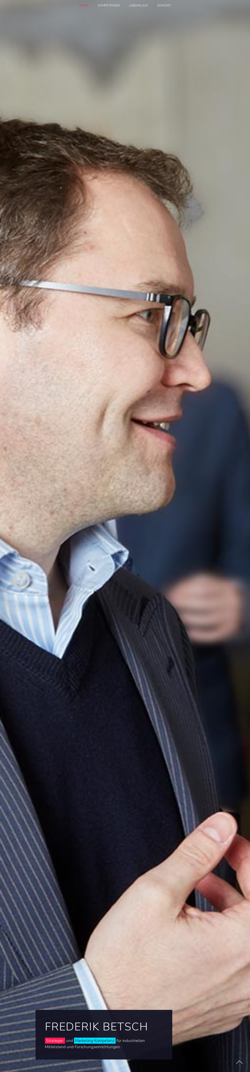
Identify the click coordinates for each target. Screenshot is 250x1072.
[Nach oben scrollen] (239, 1062)
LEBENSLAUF (138, 5)
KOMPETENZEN (109, 5)
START (84, 5)
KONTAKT (164, 5)
